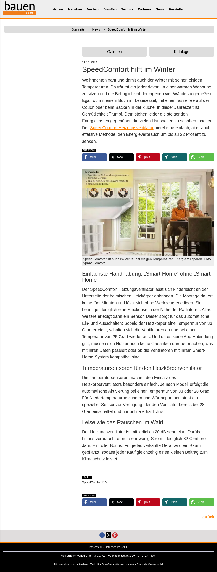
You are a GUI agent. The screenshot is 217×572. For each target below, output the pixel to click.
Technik (127, 9)
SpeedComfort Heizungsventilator (122, 127)
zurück (208, 516)
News (160, 9)
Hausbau (75, 9)
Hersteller (176, 9)
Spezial (141, 564)
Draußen (110, 9)
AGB (125, 547)
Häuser (57, 9)
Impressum (95, 547)
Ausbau (93, 9)
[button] (94, 157)
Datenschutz (112, 547)
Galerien (114, 52)
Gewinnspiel (155, 564)
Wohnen (144, 9)
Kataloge (181, 52)
